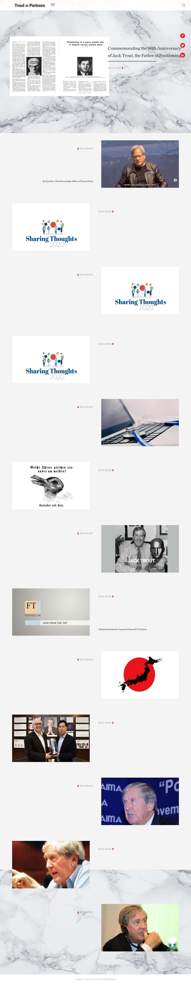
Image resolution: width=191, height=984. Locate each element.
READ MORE (114, 68)
